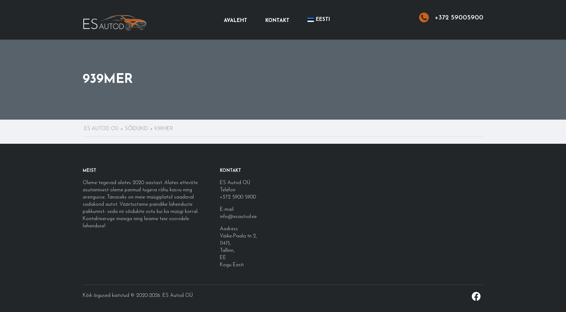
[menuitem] (319, 19)
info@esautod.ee (238, 216)
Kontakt (277, 20)
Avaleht (235, 20)
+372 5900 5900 (238, 197)
